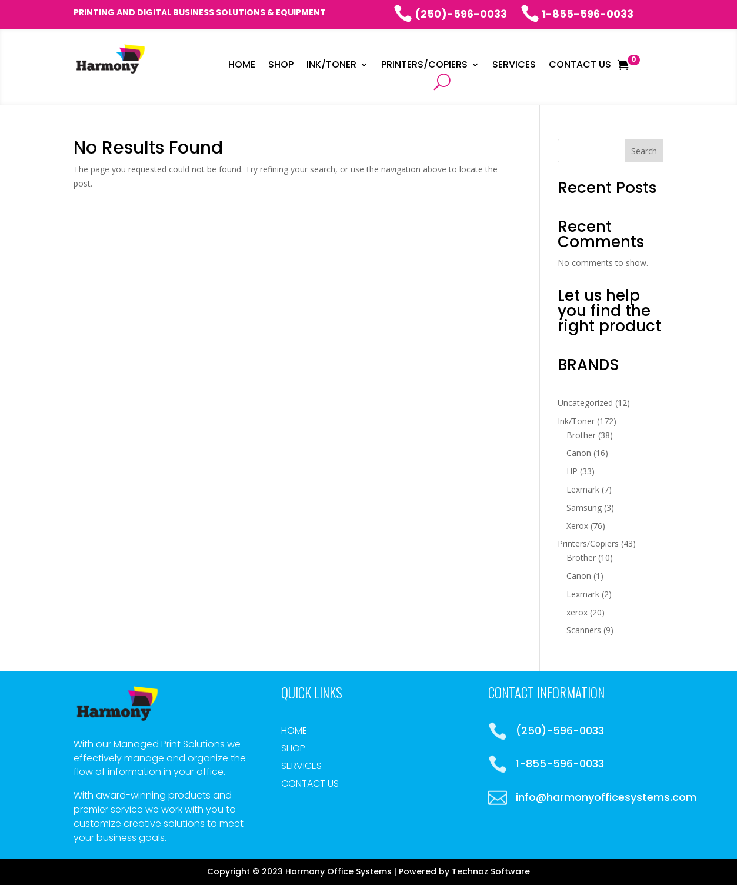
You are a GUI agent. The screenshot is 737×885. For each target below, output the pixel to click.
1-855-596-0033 (577, 13)
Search (644, 151)
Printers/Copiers (424, 66)
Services (514, 66)
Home (241, 66)
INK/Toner (331, 66)
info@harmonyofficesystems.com (606, 797)
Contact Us (580, 66)
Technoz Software (491, 871)
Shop (281, 66)
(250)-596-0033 (450, 13)
